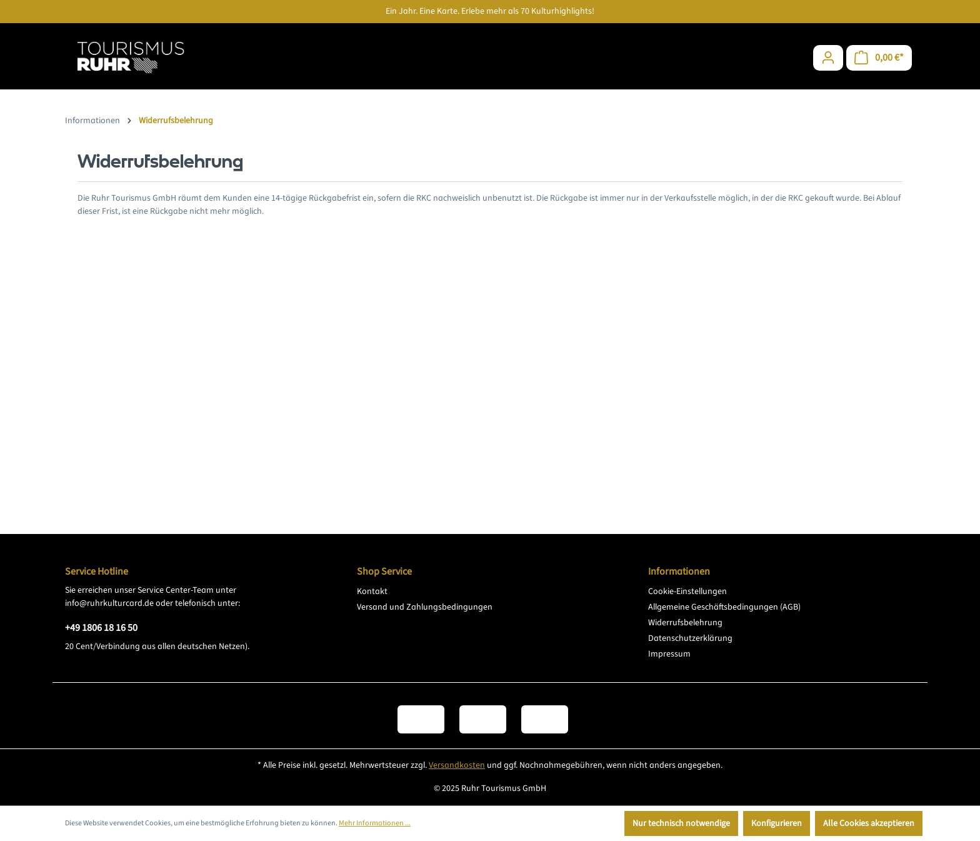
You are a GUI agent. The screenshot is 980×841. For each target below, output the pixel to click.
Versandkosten (457, 765)
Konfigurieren (776, 823)
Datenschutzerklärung (690, 638)
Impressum (669, 654)
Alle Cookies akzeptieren (868, 823)
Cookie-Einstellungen (687, 591)
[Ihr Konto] (828, 58)
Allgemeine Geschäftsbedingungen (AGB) (724, 607)
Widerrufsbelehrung (685, 623)
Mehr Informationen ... (375, 823)
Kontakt (372, 591)
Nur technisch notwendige (681, 823)
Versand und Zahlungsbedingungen (424, 607)
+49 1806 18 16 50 (101, 628)
